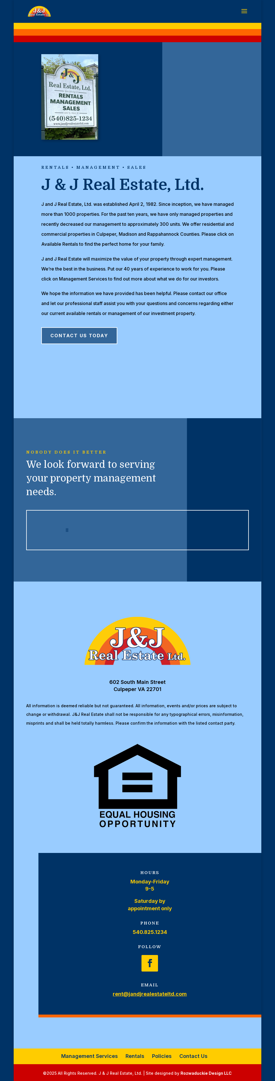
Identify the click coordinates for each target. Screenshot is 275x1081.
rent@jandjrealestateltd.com (150, 994)
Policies (162, 1056)
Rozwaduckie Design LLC (206, 1073)
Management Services (89, 1056)
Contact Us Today (79, 335)
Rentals (135, 1056)
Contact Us (193, 1056)
